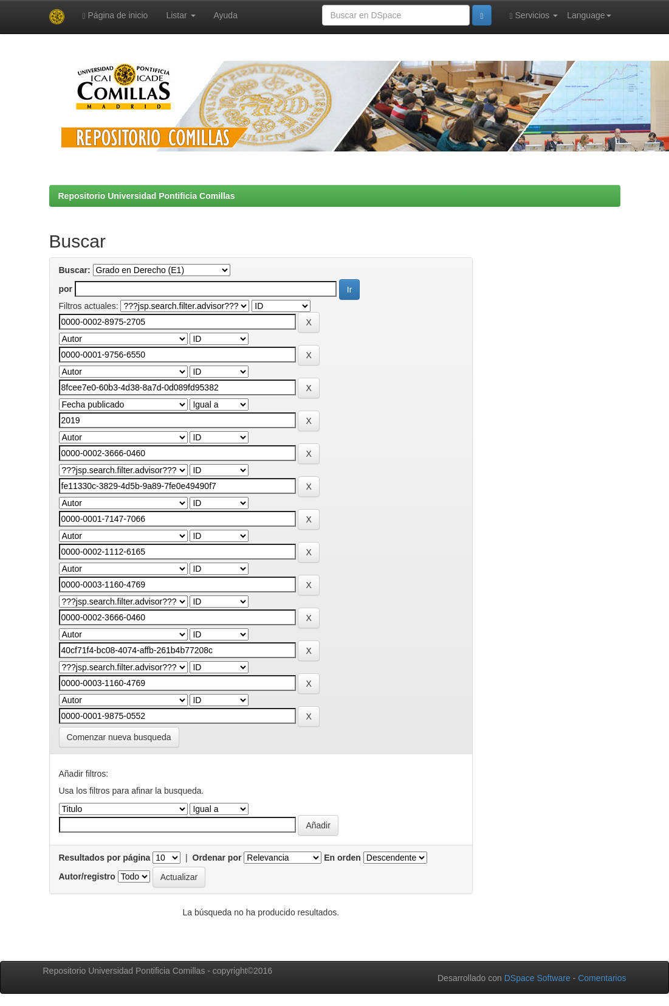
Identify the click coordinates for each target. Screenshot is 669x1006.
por (66, 289)
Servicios (534, 15)
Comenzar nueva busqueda (119, 737)
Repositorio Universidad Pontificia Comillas (146, 196)
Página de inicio (115, 15)
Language (589, 15)
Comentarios (602, 978)
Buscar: (75, 270)
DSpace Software (537, 978)
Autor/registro (87, 876)
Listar (180, 15)
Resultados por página (105, 857)
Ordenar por (217, 857)
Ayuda (226, 15)
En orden (342, 857)
